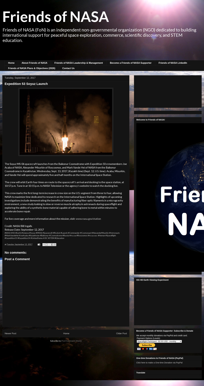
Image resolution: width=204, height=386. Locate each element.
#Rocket (56, 233)
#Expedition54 (24, 238)
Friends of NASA (55, 16)
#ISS (13, 233)
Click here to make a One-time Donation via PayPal (159, 362)
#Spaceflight (110, 235)
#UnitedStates (37, 238)
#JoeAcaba (23, 235)
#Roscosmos (82, 235)
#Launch (64, 233)
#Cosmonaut (85, 233)
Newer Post (10, 333)
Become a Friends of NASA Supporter (130, 63)
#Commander (74, 233)
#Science (25, 233)
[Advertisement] (102, 52)
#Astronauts (114, 233)
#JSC (45, 238)
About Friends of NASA (34, 63)
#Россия (72, 235)
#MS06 (39, 233)
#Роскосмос (93, 235)
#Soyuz (32, 233)
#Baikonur (44, 235)
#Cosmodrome (55, 235)
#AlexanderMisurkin (100, 233)
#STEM (51, 238)
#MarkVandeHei (11, 235)
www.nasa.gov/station (88, 218)
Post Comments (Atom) (72, 341)
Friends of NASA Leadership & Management (78, 63)
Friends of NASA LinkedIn (173, 63)
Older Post (121, 333)
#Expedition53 (11, 238)
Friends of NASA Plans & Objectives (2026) (31, 68)
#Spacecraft (48, 233)
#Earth (18, 233)
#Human (101, 235)
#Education (59, 238)
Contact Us (68, 68)
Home (11, 63)
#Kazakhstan (34, 235)
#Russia (66, 235)
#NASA (8, 233)
